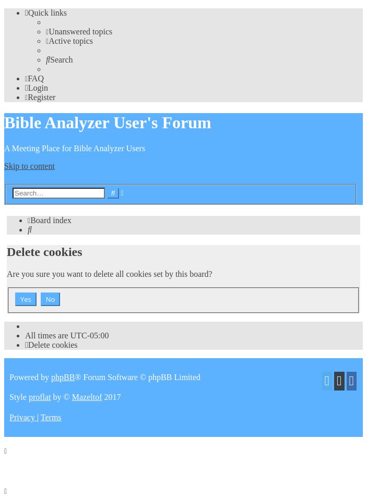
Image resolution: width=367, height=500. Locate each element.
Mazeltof (87, 397)
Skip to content (29, 166)
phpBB (63, 377)
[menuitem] (79, 31)
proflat (40, 397)
